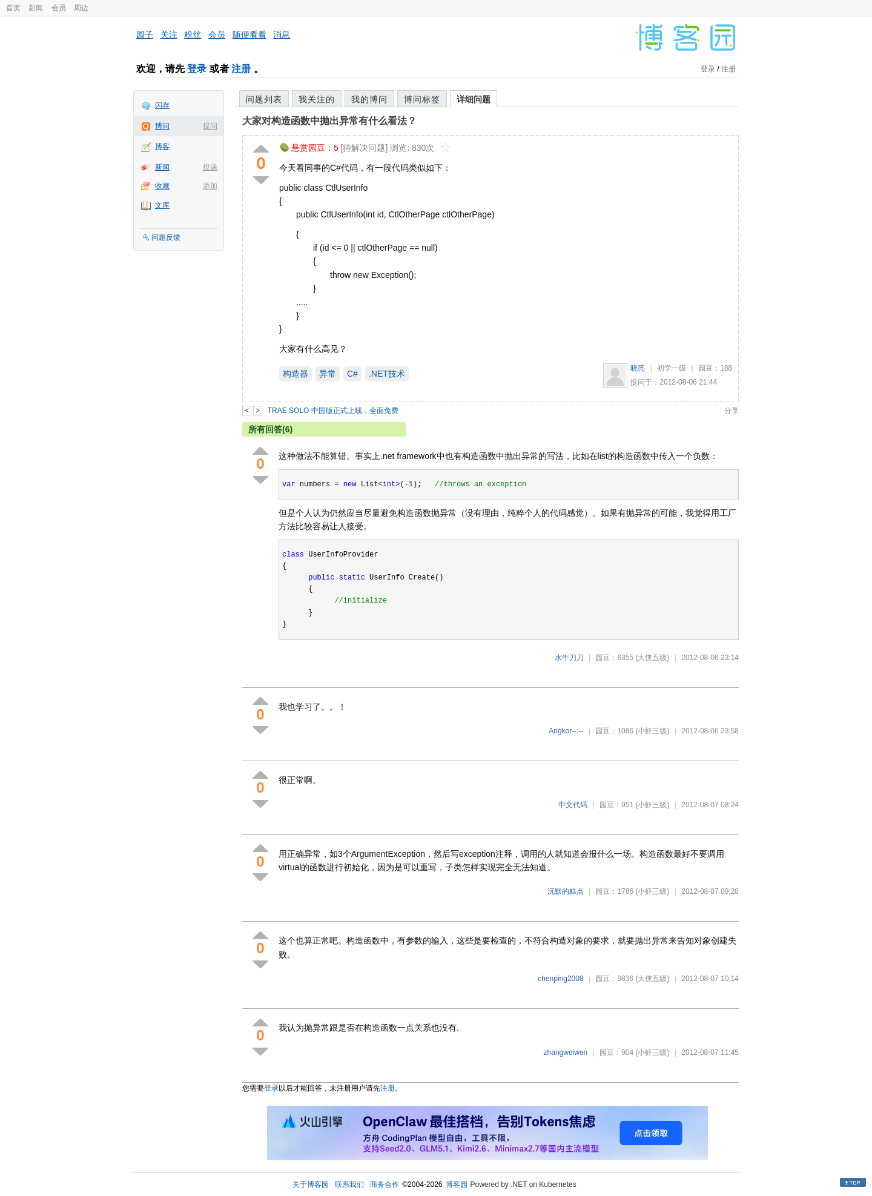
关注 (168, 34)
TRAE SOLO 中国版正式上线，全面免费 (333, 410)
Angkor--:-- (566, 731)
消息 (281, 34)
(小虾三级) (652, 731)
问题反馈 (165, 237)
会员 (58, 8)
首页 (13, 8)
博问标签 (422, 99)
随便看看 (249, 34)
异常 (327, 373)
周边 (81, 8)
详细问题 (473, 99)
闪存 (162, 105)
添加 (210, 186)
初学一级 (671, 368)
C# (352, 373)
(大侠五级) (652, 657)
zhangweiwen (566, 1052)
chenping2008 (560, 978)
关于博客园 (310, 1184)
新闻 (35, 8)
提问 (210, 126)
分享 (731, 410)
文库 (162, 205)
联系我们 (349, 1184)
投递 (210, 167)
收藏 (162, 186)
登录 (196, 69)
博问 (162, 126)
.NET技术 (387, 373)
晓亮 (637, 368)
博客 (162, 146)
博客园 (456, 1184)
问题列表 (264, 99)
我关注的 (317, 99)
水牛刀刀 (569, 657)
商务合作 (384, 1184)
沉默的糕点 (565, 891)
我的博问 (369, 99)
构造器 (295, 373)
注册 (241, 69)
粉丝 (192, 34)
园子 (144, 34)
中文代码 (572, 805)
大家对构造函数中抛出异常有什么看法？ (329, 121)
